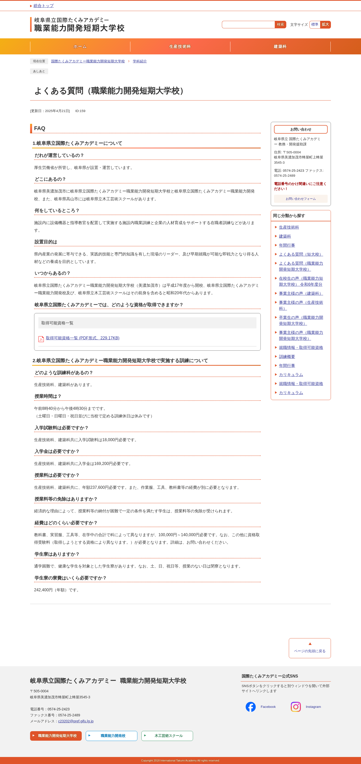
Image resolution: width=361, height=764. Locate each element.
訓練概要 (287, 356)
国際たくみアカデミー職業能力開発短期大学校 (88, 61)
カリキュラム (291, 374)
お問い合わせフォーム (301, 198)
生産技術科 (289, 227)
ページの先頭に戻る (310, 651)
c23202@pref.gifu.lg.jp (76, 721)
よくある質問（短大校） (301, 254)
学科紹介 (140, 61)
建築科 (285, 236)
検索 (280, 24)
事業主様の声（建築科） (301, 293)
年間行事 (287, 245)
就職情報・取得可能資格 (301, 347)
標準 (314, 24)
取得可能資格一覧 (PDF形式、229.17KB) (78, 338)
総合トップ (44, 6)
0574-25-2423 (293, 170)
